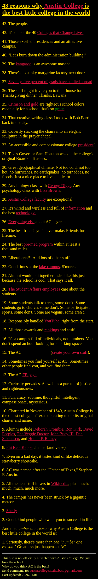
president (86, 145)
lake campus (49, 266)
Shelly (11, 510)
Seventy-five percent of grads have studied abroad (50, 81)
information (75, 208)
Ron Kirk (73, 429)
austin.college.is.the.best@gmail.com (56, 570)
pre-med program (38, 244)
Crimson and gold (23, 104)
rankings (51, 330)
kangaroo (24, 64)
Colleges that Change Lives (60, 32)
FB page (29, 375)
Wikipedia (59, 483)
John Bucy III (61, 434)
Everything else (21, 221)
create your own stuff (70, 352)
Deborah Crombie (48, 429)
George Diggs (59, 185)
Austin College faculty (27, 199)
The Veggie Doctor (33, 434)
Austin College (63, 5)
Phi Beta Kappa (19, 447)
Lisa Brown (50, 190)
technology (26, 213)
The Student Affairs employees (34, 289)
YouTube (51, 321)
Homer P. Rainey (42, 438)
